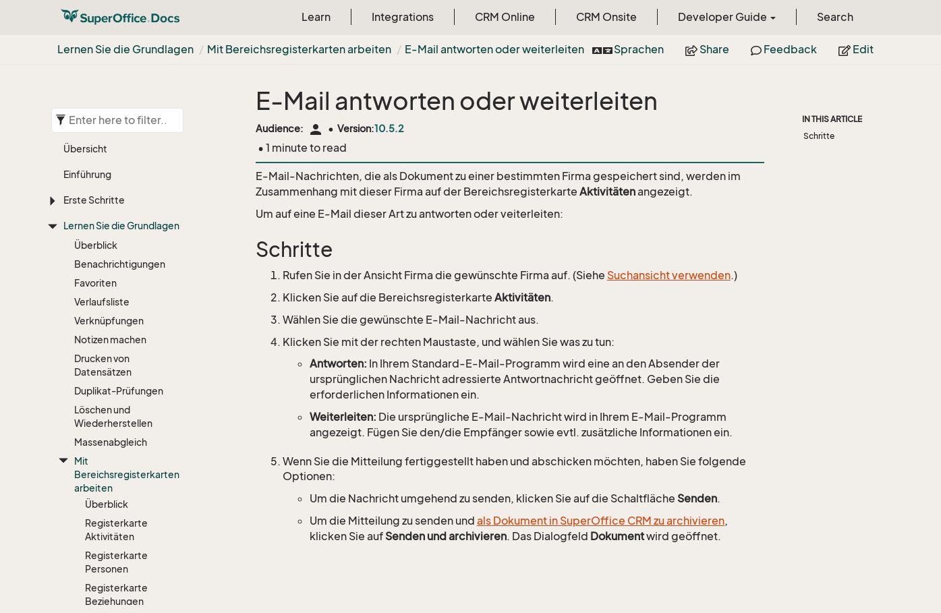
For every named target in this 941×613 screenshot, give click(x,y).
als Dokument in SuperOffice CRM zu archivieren (600, 520)
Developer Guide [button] (727, 17)
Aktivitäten (98, 494)
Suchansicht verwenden (669, 275)
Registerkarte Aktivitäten (116, 182)
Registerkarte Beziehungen (116, 247)
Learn (316, 17)
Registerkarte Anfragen (116, 344)
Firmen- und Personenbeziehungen (124, 519)
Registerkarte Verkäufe (116, 279)
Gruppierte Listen (124, 421)
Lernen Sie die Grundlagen (125, 49)
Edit (856, 49)
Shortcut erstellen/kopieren (116, 584)
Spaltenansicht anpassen (118, 376)
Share (707, 49)
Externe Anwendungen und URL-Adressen (125, 551)
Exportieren (111, 440)
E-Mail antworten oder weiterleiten (494, 49)
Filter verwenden (123, 402)
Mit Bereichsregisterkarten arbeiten (299, 49)
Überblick (106, 157)
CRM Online (505, 17)
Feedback (784, 49)
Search (835, 17)
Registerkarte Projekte (116, 311)
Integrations (403, 17)
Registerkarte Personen (116, 214)
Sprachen (628, 49)
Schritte (818, 136)
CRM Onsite (606, 17)
